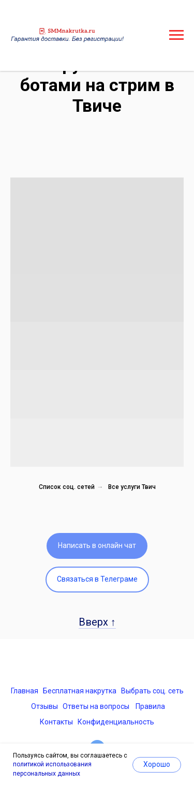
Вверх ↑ (97, 622)
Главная (24, 691)
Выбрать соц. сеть (152, 691)
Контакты (56, 722)
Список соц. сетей (67, 487)
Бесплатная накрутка (79, 691)
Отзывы (44, 706)
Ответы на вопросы (96, 706)
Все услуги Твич (132, 487)
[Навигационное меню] (176, 35)
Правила (150, 706)
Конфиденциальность (116, 722)
